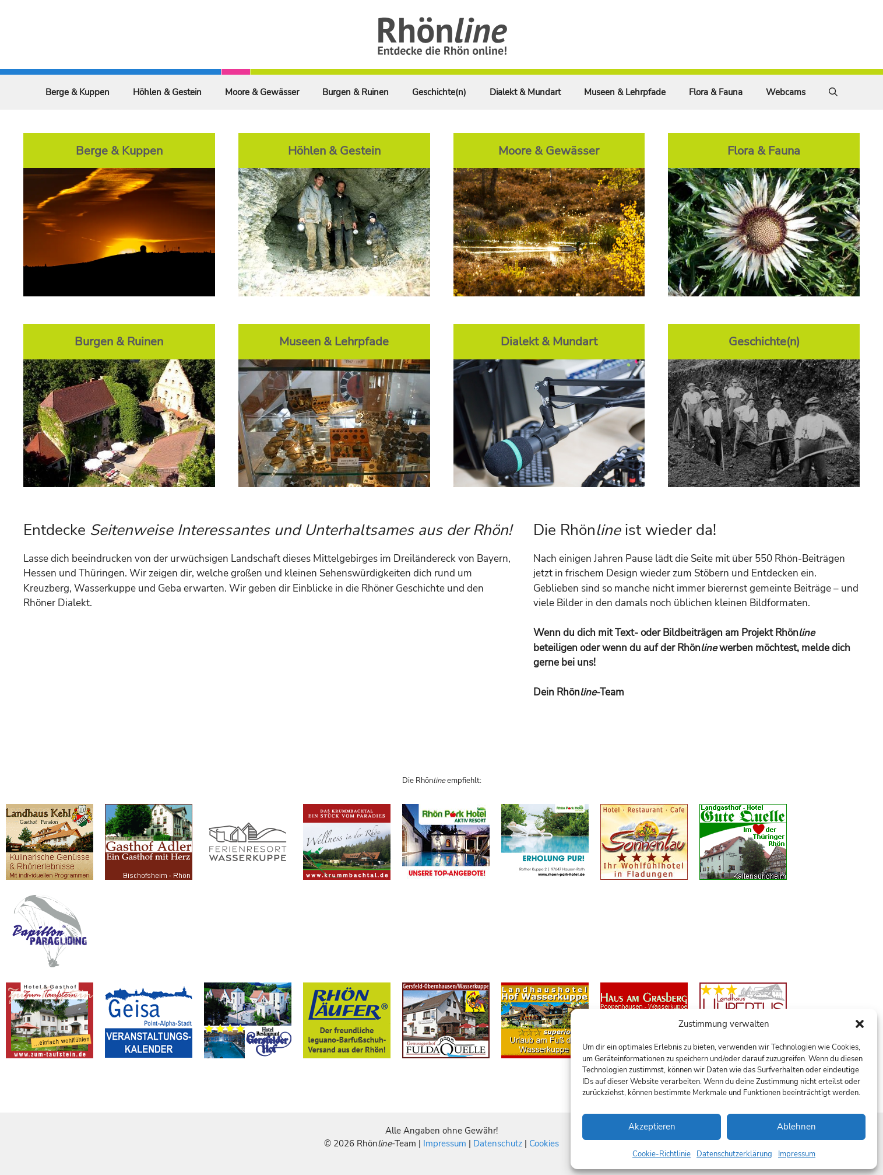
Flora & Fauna (716, 92)
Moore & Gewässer (262, 92)
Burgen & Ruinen (355, 92)
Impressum (796, 1154)
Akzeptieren (652, 1126)
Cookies (544, 1143)
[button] (860, 1024)
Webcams (785, 92)
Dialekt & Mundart (525, 92)
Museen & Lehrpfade (625, 92)
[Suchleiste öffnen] (833, 92)
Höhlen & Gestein (167, 92)
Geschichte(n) (439, 92)
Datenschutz (497, 1143)
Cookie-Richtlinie (661, 1154)
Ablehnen (796, 1126)
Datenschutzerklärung (734, 1154)
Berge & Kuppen (77, 92)
